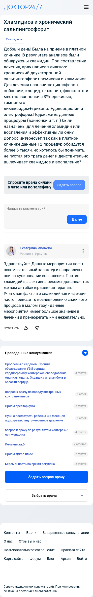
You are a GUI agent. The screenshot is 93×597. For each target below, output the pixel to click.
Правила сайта (73, 550)
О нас (8, 541)
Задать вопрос (69, 185)
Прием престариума (20, 406)
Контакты (12, 533)
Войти (82, 559)
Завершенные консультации (66, 533)
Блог (51, 559)
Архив (66, 559)
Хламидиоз (14, 39)
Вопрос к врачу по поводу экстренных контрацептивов (33, 394)
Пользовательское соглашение (29, 550)
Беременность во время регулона (30, 464)
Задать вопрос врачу (46, 477)
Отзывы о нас (30, 541)
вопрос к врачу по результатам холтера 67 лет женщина (36, 432)
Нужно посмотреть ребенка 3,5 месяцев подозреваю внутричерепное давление (35, 418)
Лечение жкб (15, 444)
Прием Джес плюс (19, 454)
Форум (35, 559)
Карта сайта (14, 559)
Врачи (31, 533)
